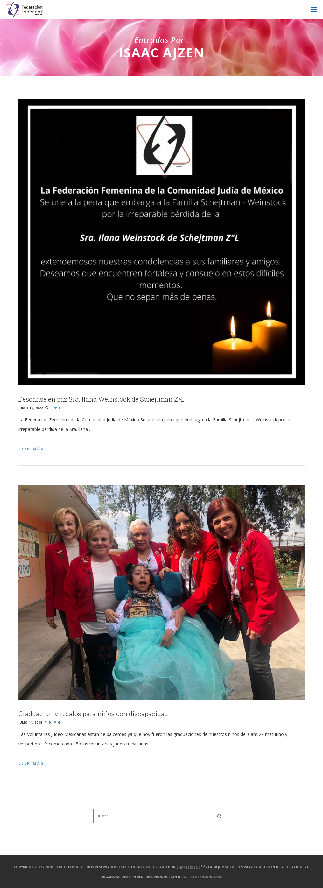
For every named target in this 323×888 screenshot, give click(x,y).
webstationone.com (202, 877)
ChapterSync (190, 867)
